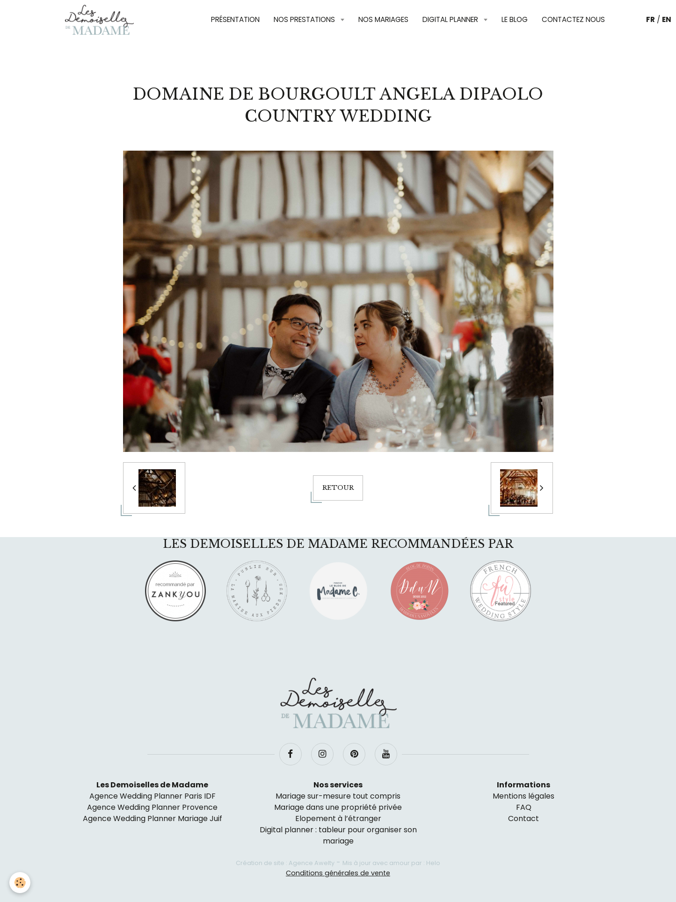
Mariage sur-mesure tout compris (338, 796)
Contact (523, 818)
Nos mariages (383, 19)
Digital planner (451, 19)
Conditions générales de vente (338, 873)
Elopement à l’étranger (338, 818)
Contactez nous (573, 19)
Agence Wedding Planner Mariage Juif (152, 818)
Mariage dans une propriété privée (338, 807)
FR (650, 19)
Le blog (515, 19)
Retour (338, 488)
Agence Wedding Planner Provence (152, 807)
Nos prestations (305, 19)
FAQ (523, 807)
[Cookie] (19, 882)
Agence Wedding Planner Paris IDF (152, 796)
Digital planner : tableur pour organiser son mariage (338, 835)
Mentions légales (523, 796)
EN (666, 19)
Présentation (235, 19)
